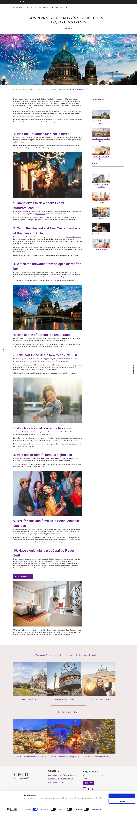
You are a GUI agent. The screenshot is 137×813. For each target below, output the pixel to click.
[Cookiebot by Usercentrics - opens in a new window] (12, 809)
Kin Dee (34, 344)
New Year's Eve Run (42, 361)
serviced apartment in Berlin (22, 563)
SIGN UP (88, 783)
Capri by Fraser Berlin (28, 634)
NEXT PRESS (133, 369)
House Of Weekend (50, 280)
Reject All (122, 801)
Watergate (50, 460)
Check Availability (23, 576)
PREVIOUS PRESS (4, 346)
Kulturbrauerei (40, 214)
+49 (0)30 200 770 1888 (56, 782)
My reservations (30, 2)
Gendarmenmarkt (64, 146)
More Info (95, 809)
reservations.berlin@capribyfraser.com (60, 779)
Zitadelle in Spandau (70, 532)
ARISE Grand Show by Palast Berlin (24, 446)
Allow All (122, 796)
